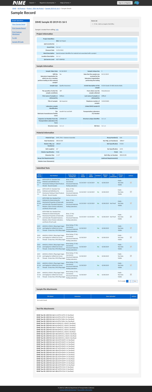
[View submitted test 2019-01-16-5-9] (131, 265)
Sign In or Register (125, 3)
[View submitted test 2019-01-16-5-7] (131, 247)
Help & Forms (65, 3)
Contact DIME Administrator (68, 390)
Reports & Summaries (48, 3)
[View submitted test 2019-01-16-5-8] (131, 256)
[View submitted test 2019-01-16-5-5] (131, 228)
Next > (135, 281)
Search (32, 3)
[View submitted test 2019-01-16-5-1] (131, 183)
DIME (14, 8)
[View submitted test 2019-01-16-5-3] (131, 203)
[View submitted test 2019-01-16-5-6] (131, 238)
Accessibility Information (85, 390)
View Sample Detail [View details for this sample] (18, 24)
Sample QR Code (18, 42)
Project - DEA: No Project (35, 8)
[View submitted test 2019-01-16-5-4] (131, 217)
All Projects (21, 8)
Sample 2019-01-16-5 (52, 8)
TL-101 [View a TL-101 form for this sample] (14, 38)
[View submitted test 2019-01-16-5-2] (131, 192)
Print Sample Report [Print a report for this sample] (19, 28)
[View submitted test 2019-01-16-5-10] (131, 275)
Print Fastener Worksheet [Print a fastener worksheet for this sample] (17, 33)
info (57, 30)
